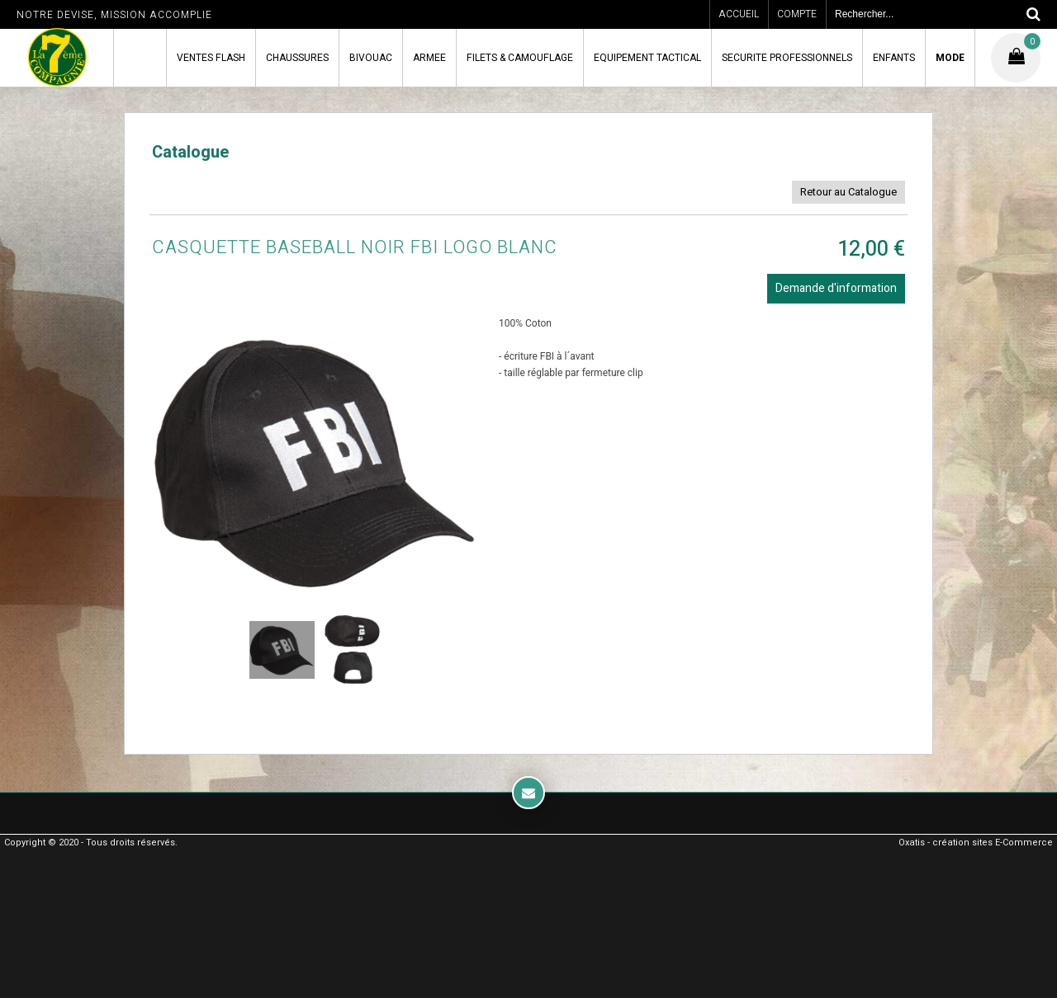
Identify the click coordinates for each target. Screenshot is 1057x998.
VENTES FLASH (211, 57)
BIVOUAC (370, 57)
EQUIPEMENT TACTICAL (647, 57)
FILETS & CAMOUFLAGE (520, 57)
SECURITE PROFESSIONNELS (787, 57)
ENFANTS (894, 57)
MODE (950, 57)
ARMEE (429, 57)
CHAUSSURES (297, 57)
